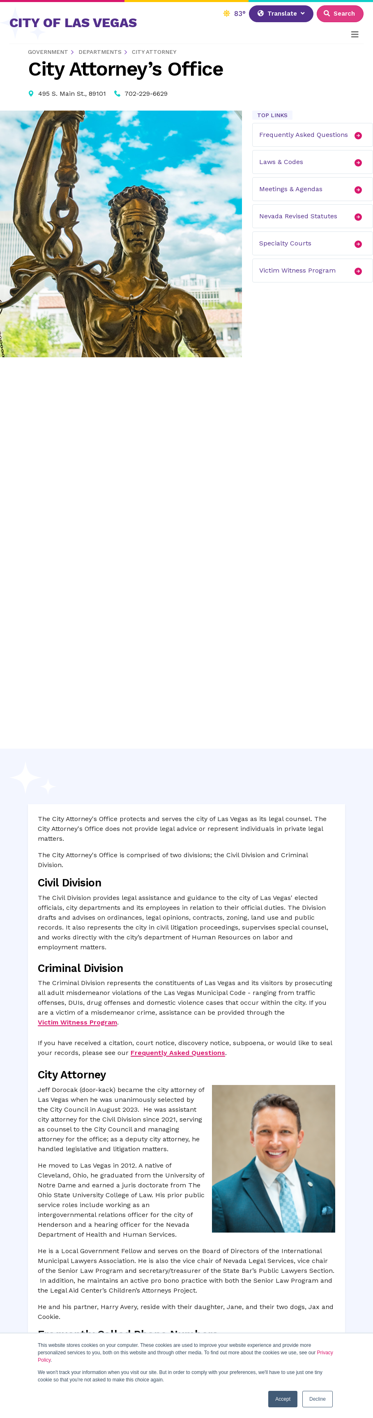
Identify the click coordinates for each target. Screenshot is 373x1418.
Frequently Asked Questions (312, 135)
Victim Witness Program (312, 270)
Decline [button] (317, 1399)
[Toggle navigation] (355, 34)
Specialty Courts (312, 243)
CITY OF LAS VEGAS (73, 22)
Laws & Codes (312, 162)
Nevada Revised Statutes (312, 216)
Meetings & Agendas (312, 189)
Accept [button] (282, 1399)
